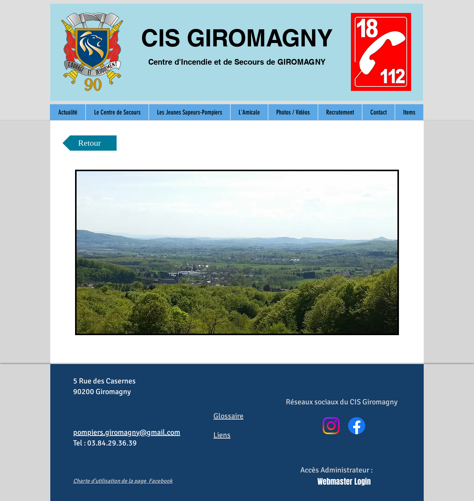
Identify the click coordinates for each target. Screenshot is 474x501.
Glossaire (228, 416)
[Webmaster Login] (344, 481)
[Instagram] (331, 425)
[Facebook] (356, 425)
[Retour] (89, 143)
